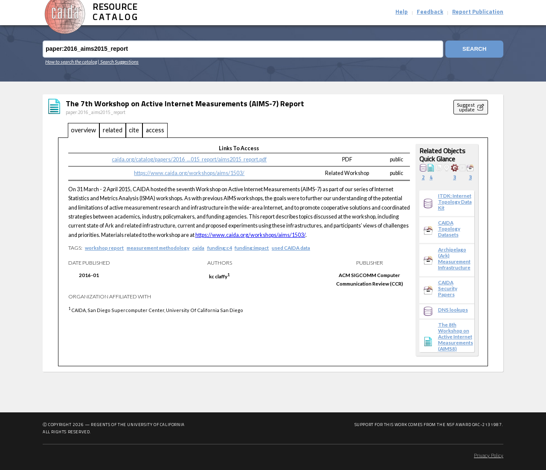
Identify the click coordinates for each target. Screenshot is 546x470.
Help (401, 12)
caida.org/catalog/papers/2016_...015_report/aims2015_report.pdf (189, 159)
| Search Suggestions (118, 61)
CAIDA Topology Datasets (449, 228)
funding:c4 (219, 248)
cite (134, 130)
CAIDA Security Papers (447, 288)
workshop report (104, 248)
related (112, 130)
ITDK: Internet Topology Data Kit (455, 201)
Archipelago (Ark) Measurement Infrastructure (454, 258)
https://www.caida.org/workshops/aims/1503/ (189, 173)
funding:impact (252, 248)
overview (83, 130)
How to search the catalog (71, 61)
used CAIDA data (291, 248)
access (155, 130)
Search (474, 49)
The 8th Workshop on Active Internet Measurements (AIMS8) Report (455, 339)
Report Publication (477, 12)
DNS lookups (453, 309)
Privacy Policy (488, 455)
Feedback (430, 12)
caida (198, 248)
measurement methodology (158, 248)
